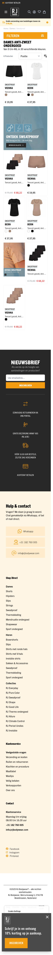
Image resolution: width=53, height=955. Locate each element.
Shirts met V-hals (14, 653)
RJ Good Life (12, 706)
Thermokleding (13, 614)
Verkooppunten (13, 785)
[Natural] (6, 95)
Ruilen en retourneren (17, 761)
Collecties (11, 683)
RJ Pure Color (13, 692)
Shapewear (11, 624)
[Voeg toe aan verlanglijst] (39, 11)
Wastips (10, 775)
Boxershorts (12, 639)
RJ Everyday (12, 687)
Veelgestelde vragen (16, 752)
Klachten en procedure (17, 766)
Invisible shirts (13, 658)
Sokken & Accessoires (17, 663)
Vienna (9, 178)
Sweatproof (11, 610)
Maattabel (11, 771)
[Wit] (6, 231)
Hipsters (10, 595)
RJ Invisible (11, 730)
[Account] (34, 12)
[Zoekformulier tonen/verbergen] (29, 12)
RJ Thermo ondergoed (17, 711)
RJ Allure (10, 716)
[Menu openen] (5, 11)
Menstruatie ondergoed (17, 619)
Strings (9, 605)
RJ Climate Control (15, 720)
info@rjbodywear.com (17, 829)
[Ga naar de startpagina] (15, 12)
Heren (9, 634)
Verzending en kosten (16, 757)
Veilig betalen (12, 780)
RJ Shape (10, 702)
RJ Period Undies (14, 725)
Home (6, 28)
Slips (8, 600)
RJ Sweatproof (13, 697)
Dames (12, 28)
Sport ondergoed (14, 628)
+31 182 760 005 (15, 824)
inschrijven (25, 385)
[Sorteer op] (30, 56)
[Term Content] (47, 22)
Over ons (10, 790)
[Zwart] (28, 95)
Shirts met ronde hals (16, 648)
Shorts (9, 591)
